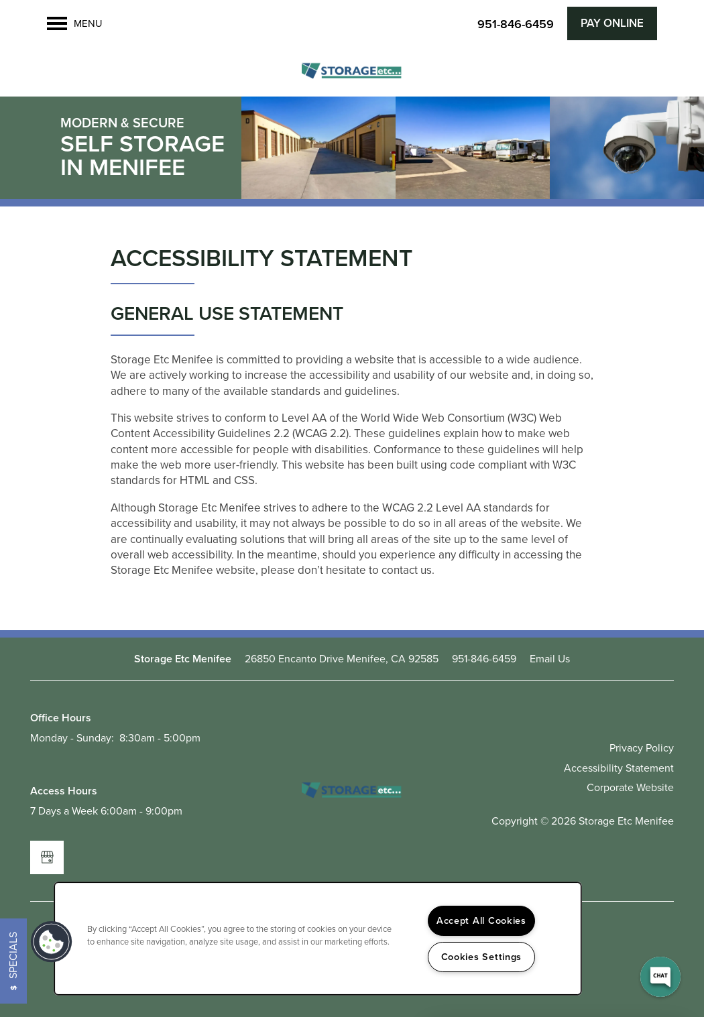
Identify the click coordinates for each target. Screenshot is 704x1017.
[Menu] (75, 23)
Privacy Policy (641, 748)
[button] (612, 23)
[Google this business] (47, 857)
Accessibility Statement (619, 768)
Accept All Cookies (481, 920)
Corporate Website (630, 787)
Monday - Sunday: (72, 737)
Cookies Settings (481, 956)
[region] (318, 939)
